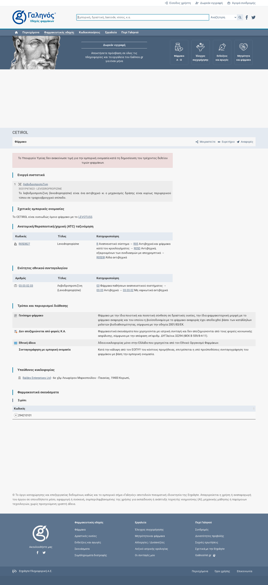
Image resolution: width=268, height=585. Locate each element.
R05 (135, 244)
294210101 (21, 415)
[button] (240, 17)
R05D (137, 248)
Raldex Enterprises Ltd (37, 378)
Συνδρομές (202, 529)
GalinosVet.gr (205, 555)
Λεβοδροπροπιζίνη (35, 184)
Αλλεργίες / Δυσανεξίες (150, 542)
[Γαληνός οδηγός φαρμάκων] (33, 17)
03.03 (99, 290)
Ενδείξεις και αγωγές (88, 542)
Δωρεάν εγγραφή (209, 3)
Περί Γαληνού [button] (130, 32)
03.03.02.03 (26, 285)
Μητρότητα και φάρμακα (150, 535)
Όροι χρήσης (222, 571)
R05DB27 (24, 244)
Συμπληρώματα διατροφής (91, 555)
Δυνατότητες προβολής (209, 535)
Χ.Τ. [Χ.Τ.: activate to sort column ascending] (190, 408)
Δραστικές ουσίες (86, 535)
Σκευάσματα (82, 548)
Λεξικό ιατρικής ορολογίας (151, 548)
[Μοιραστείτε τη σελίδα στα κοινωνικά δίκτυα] (205, 141)
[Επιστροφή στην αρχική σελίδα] (41, 537)
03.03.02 (128, 290)
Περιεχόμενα (30, 32)
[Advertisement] (117, 98)
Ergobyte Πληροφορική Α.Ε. (35, 571)
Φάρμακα (80, 529)
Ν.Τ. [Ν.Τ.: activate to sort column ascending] (176, 408)
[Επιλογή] (223, 17)
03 (98, 285)
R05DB (100, 257)
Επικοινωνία (244, 571)
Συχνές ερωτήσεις (206, 542)
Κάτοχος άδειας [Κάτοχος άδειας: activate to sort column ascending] (219, 408)
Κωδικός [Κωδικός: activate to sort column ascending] (19, 408)
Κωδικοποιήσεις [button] (89, 32)
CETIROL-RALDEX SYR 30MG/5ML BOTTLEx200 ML (77, 415)
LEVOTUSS (85, 217)
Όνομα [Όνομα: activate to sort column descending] (44, 408)
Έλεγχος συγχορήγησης (149, 529)
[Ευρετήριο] (225, 141)
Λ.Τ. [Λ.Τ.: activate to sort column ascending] (203, 408)
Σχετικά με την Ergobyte (209, 548)
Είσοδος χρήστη (178, 3)
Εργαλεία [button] (111, 32)
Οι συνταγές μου (145, 555)
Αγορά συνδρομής (241, 3)
